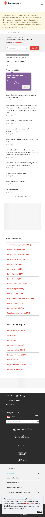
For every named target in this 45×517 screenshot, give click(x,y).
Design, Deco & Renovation (18, 254)
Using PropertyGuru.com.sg (18, 313)
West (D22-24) (12, 335)
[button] (37, 400)
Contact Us (10, 405)
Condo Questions (22, 55)
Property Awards (22, 436)
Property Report (22, 454)
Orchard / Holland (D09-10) (16, 350)
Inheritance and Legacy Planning (20, 298)
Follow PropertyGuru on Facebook (13, 396)
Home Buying (14, 269)
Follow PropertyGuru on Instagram (17, 396)
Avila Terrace (11, 55)
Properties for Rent (12, 483)
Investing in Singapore (17, 284)
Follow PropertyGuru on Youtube (20, 396)
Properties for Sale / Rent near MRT (18, 492)
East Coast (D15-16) (14, 360)
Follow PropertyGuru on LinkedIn (23, 396)
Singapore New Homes (14, 487)
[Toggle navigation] (42, 4)
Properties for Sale (12, 478)
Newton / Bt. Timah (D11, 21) (17, 369)
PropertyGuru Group (13, 400)
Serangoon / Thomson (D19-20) (18, 345)
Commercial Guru (22, 429)
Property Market (15, 303)
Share (17, 70)
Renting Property (15, 308)
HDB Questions (15, 264)
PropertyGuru (10, 468)
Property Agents (15, 293)
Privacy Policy (29, 504)
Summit (22, 446)
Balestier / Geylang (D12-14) (16, 355)
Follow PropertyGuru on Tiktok (29, 396)
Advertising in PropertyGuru (19, 245)
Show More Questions (22, 197)
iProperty (22, 460)
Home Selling (14, 279)
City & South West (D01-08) (16, 365)
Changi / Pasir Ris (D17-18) (16, 330)
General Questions (16, 259)
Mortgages (10, 473)
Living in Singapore (15, 289)
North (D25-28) (12, 340)
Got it (26, 87)
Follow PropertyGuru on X (27, 396)
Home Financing (15, 274)
